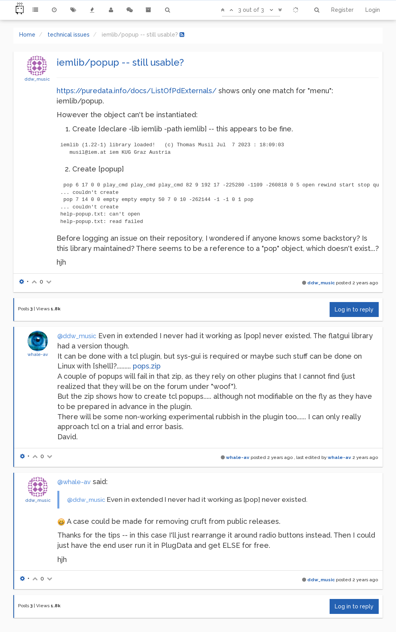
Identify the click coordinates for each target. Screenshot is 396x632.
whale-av (38, 354)
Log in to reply (354, 309)
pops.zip (147, 366)
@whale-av (74, 482)
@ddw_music (76, 336)
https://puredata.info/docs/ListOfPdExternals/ (136, 91)
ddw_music (37, 79)
